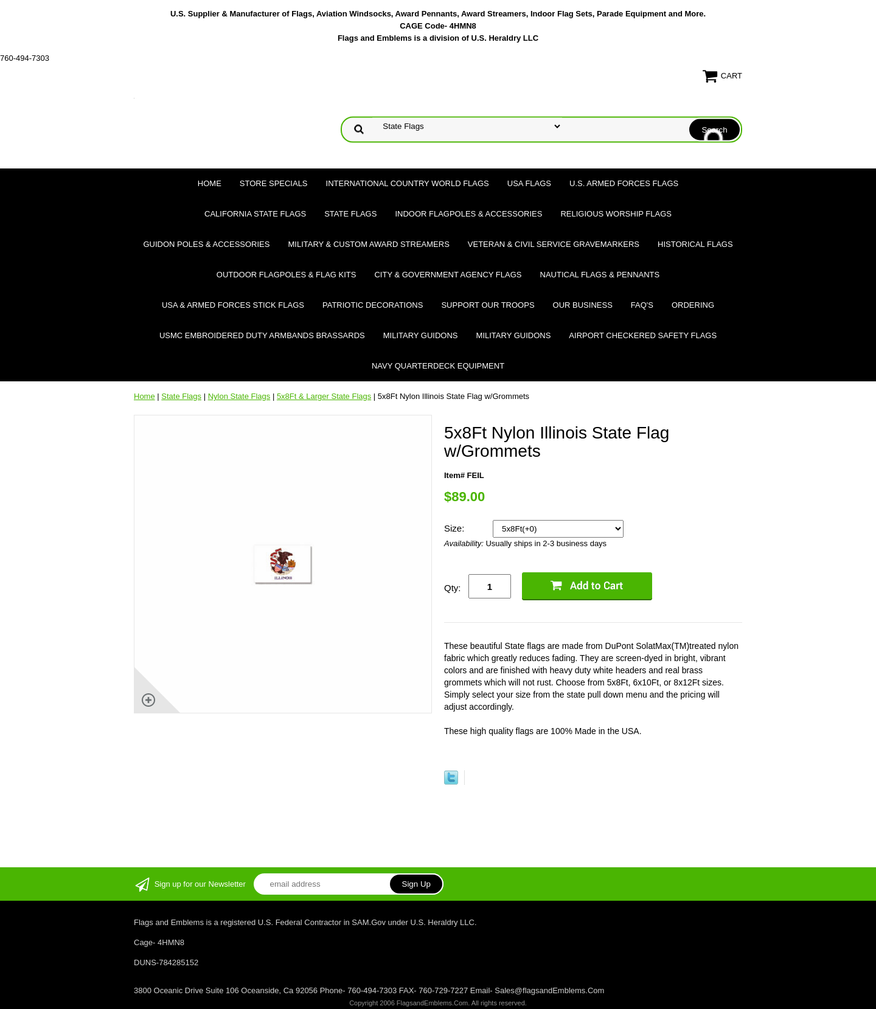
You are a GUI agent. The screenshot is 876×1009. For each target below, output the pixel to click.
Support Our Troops (487, 305)
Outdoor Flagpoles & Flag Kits (286, 274)
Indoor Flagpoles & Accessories (468, 213)
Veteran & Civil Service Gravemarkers (553, 244)
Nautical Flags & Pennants (600, 274)
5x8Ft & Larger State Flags (324, 396)
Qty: (452, 588)
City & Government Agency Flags (447, 274)
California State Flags (255, 213)
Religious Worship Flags (616, 213)
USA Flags (529, 183)
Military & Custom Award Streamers (368, 244)
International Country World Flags (407, 183)
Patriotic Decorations (372, 305)
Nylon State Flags (239, 396)
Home (209, 183)
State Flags (350, 213)
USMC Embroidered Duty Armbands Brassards (262, 335)
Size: (455, 528)
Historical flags (695, 244)
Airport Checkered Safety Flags (643, 335)
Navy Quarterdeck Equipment (438, 365)
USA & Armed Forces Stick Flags (233, 305)
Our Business (583, 305)
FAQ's (642, 305)
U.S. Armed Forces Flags (623, 183)
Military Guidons (420, 335)
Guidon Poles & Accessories (206, 244)
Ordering (693, 305)
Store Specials (274, 183)
